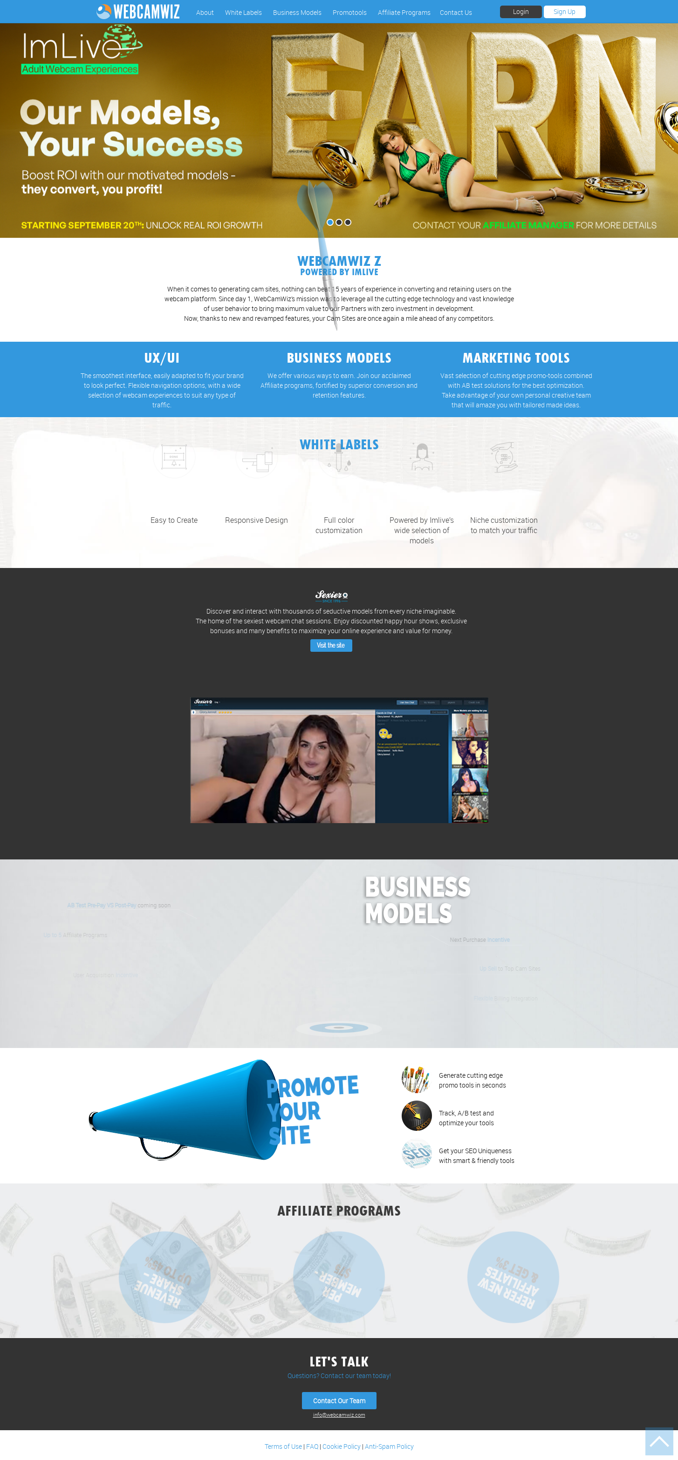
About (205, 12)
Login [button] (521, 11)
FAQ (312, 1446)
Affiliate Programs (404, 12)
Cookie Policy (341, 1446)
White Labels (243, 12)
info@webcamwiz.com (339, 1414)
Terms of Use (283, 1446)
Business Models (297, 12)
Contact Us (456, 12)
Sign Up (564, 11)
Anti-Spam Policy (389, 1446)
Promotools (350, 12)
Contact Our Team (339, 1400)
